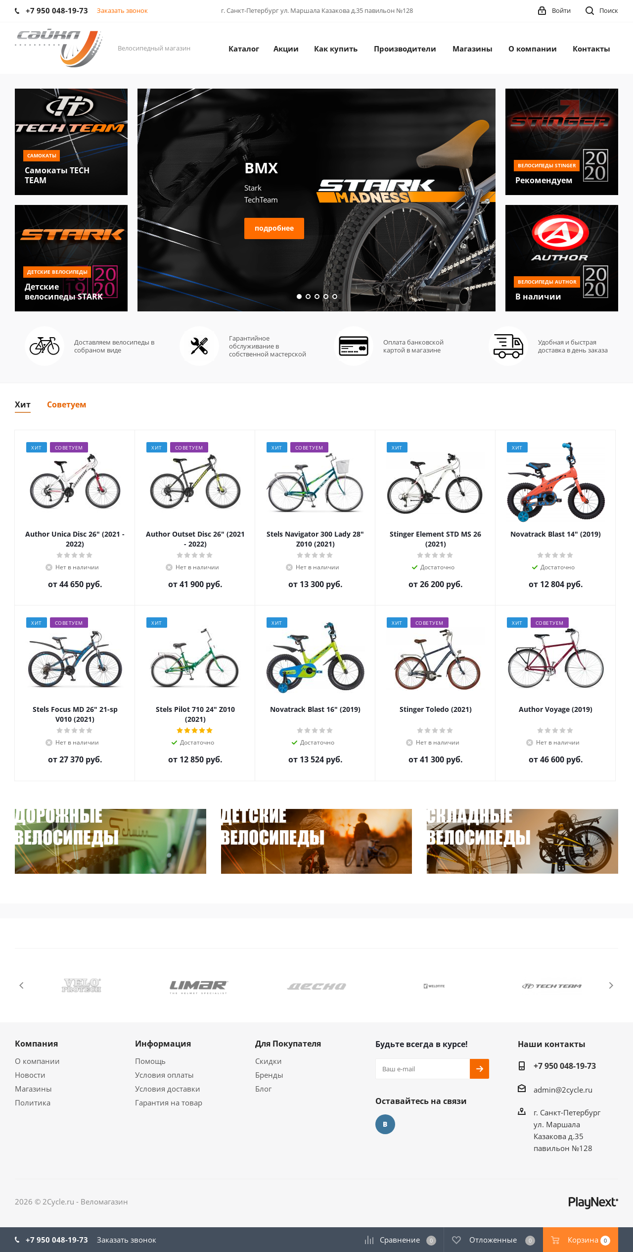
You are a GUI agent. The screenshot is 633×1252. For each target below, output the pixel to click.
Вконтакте (385, 1124)
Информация (163, 1043)
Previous (22, 985)
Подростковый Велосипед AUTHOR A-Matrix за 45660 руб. (226, 167)
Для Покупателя (288, 1043)
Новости (30, 1075)
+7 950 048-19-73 (565, 1065)
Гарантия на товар (168, 1102)
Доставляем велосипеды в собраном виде (114, 346)
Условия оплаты (164, 1075)
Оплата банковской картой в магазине (413, 346)
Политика (32, 1102)
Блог (263, 1089)
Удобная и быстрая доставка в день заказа (573, 346)
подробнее (198, 261)
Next (611, 985)
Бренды (269, 1075)
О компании (37, 1061)
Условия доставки (167, 1089)
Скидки (268, 1061)
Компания (36, 1043)
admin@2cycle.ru (563, 1090)
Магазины (33, 1089)
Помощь (150, 1061)
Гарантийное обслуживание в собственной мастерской (267, 346)
